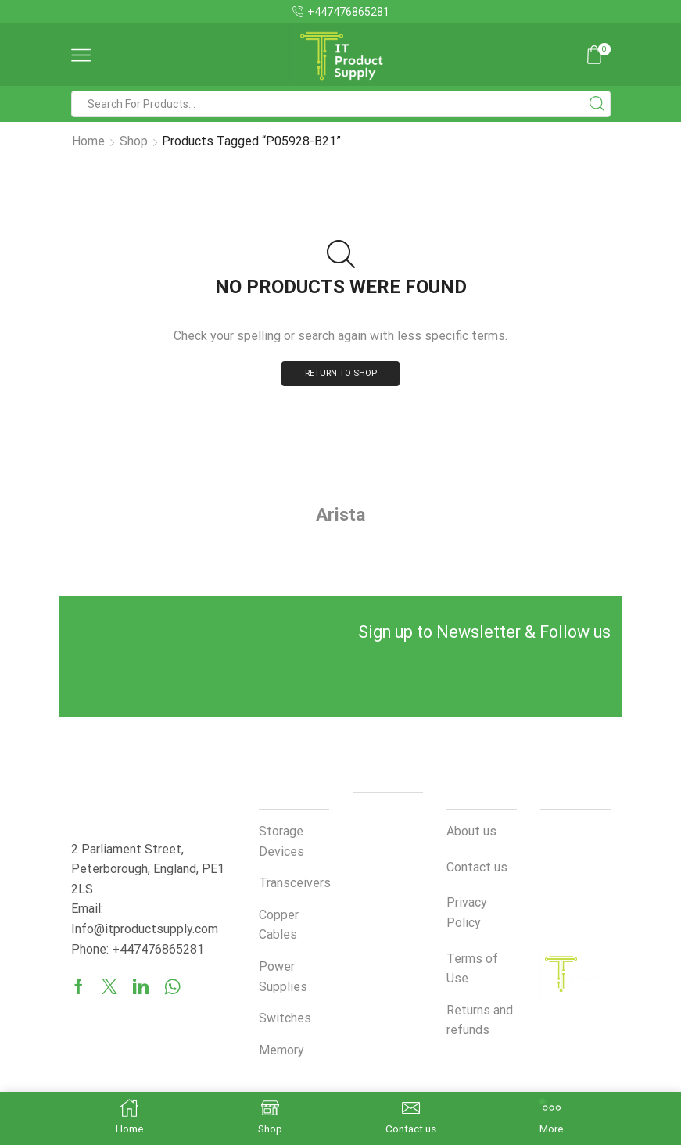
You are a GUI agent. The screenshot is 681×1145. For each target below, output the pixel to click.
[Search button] (597, 103)
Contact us (476, 868)
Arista (341, 515)
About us (471, 832)
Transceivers (295, 884)
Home (88, 141)
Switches (285, 1019)
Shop (134, 141)
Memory (281, 1050)
